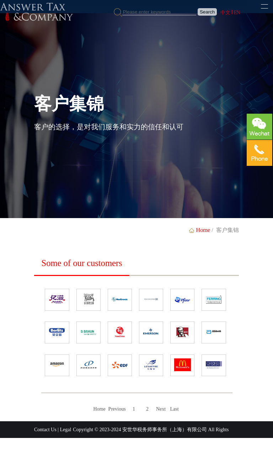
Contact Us (45, 429)
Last (174, 409)
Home (99, 409)
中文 (225, 12)
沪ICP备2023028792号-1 (119, 446)
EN (237, 12)
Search (207, 12)
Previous (117, 409)
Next (161, 409)
